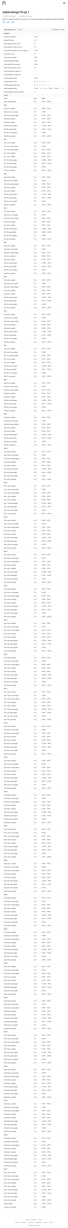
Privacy (45, 1222)
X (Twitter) (31, 1222)
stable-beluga (10, 12)
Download (34, 1220)
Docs (40, 1220)
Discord (23, 1222)
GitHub (17, 1222)
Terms (51, 1222)
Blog (27, 1220)
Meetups (38, 1222)
